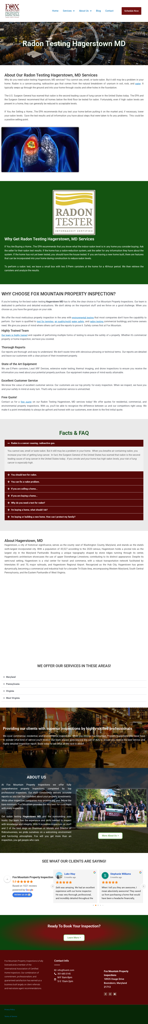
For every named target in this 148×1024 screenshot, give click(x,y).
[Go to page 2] (98, 905)
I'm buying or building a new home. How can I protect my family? (45, 516)
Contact (109, 10)
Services (69, 11)
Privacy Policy (9, 1009)
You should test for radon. (25, 474)
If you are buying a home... (25, 495)
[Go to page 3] (100, 905)
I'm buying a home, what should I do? (31, 509)
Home (55, 10)
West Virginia (13, 698)
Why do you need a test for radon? (29, 502)
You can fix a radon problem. (26, 481)
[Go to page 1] (95, 905)
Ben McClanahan (119, 873)
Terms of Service (10, 1016)
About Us (85, 11)
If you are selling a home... (25, 488)
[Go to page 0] (93, 905)
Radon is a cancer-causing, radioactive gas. (34, 443)
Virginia (10, 691)
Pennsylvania (13, 684)
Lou (66, 873)
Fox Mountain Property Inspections (33, 877)
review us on (22, 894)
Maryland (11, 677)
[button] (74, 443)
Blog (98, 10)
